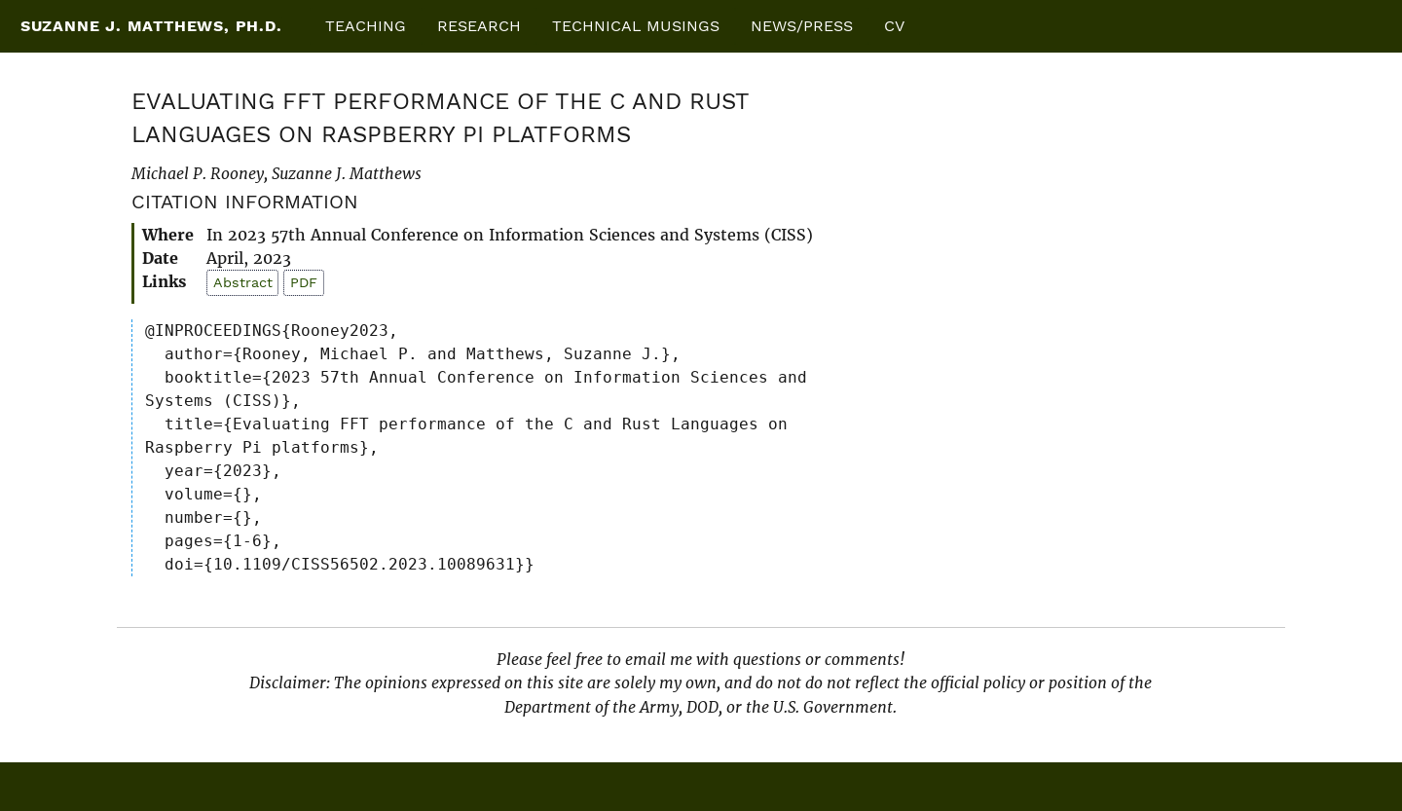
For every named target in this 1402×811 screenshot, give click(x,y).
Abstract (243, 282)
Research (479, 26)
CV (894, 26)
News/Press (802, 26)
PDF (303, 282)
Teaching (365, 26)
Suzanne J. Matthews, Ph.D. (151, 26)
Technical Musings (635, 26)
